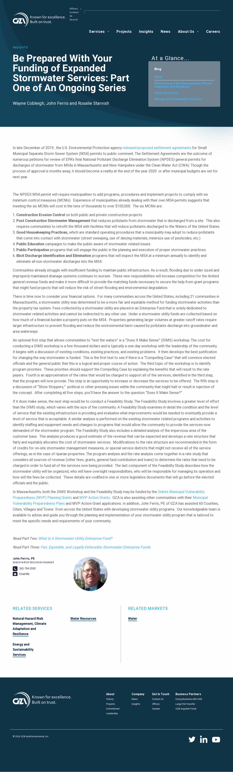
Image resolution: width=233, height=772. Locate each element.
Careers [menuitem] (213, 20)
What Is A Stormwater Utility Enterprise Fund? (75, 538)
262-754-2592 (27, 568)
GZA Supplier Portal (185, 708)
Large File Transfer (185, 704)
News (135, 699)
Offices (183, 8)
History (110, 699)
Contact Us (199, 8)
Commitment (113, 708)
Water (158, 77)
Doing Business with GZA (188, 699)
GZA (39, 20)
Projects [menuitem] (124, 20)
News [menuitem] (166, 20)
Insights (136, 704)
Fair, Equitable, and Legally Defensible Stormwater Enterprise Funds (95, 547)
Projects (110, 704)
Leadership (112, 713)
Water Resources (166, 93)
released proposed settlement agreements (157, 148)
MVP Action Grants (94, 497)
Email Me (24, 574)
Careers (156, 708)
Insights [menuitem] (146, 20)
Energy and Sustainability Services (178, 99)
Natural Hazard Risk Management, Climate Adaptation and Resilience (183, 85)
